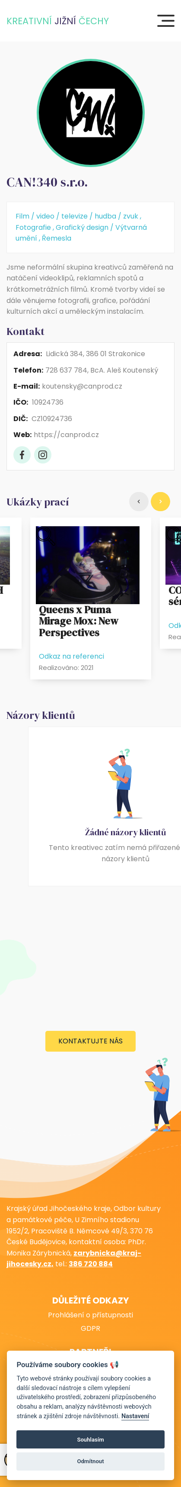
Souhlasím (90, 1439)
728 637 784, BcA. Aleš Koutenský (101, 370)
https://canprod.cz (66, 435)
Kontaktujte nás (90, 1041)
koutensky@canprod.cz (82, 386)
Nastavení (135, 1416)
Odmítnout (90, 1461)
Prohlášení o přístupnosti (90, 1315)
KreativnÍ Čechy (57, 21)
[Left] (139, 501)
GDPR (90, 1328)
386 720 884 (91, 1264)
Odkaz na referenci (71, 656)
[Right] (160, 501)
